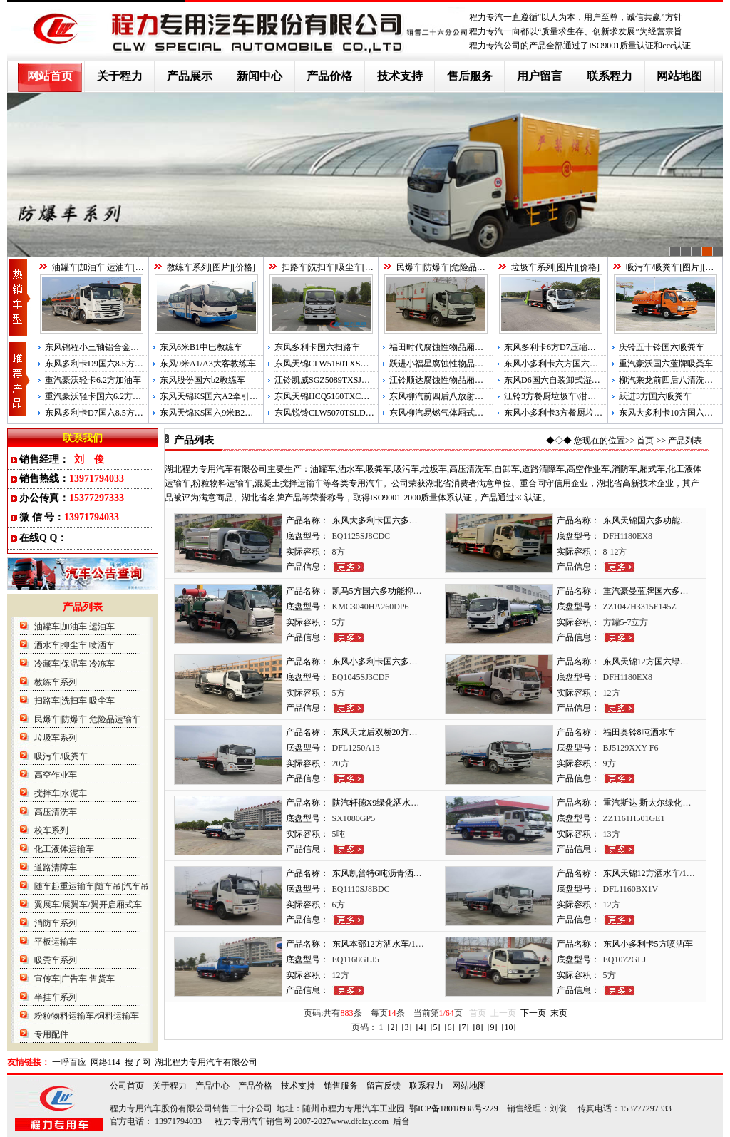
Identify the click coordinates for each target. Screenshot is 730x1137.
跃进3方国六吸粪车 (655, 396)
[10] (509, 1027)
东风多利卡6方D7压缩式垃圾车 (563, 347)
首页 (645, 441)
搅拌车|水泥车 (60, 793)
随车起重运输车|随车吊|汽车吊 (91, 886)
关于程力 (120, 76)
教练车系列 (188, 267)
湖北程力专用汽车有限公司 (206, 1062)
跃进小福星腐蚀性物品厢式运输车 (453, 364)
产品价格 (329, 76)
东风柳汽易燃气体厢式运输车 (444, 413)
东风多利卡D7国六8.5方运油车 (102, 413)
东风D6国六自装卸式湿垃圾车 (560, 380)
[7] (464, 1027)
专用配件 (51, 1034)
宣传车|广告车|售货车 (74, 979)
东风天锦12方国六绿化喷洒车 (658, 662)
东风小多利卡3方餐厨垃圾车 (557, 413)
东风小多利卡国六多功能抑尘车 (392, 662)
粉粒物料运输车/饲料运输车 (86, 1016)
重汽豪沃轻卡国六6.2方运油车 (101, 396)
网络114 (105, 1062)
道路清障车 (55, 868)
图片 (144, 267)
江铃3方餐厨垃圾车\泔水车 (554, 396)
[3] (407, 1027)
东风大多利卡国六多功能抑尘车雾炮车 (405, 520)
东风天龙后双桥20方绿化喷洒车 (392, 732)
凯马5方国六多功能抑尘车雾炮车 (394, 591)
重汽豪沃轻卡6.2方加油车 (93, 380)
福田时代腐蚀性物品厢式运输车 (449, 347)
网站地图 (679, 76)
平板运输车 (55, 942)
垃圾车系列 (532, 267)
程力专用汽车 (240, 1121)
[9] (493, 1027)
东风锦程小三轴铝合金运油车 (100, 347)
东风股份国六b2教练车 (202, 380)
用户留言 (539, 76)
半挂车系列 (55, 997)
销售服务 (341, 1086)
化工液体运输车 (64, 849)
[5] (436, 1027)
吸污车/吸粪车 (652, 267)
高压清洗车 (55, 812)
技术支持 (400, 76)
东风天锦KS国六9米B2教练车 (215, 413)
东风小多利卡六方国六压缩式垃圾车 (572, 364)
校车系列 (51, 830)
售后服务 (470, 76)
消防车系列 (55, 923)
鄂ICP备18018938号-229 (453, 1108)
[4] (421, 1027)
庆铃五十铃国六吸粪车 (661, 347)
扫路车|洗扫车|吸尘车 (322, 267)
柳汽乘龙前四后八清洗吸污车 (674, 380)
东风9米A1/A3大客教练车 (208, 364)
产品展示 (189, 76)
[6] (450, 1027)
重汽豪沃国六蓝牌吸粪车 (666, 364)
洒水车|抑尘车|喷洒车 (74, 645)
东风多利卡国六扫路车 (317, 347)
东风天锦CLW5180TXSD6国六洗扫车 (343, 364)
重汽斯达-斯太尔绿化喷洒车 (656, 803)
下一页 (533, 1013)
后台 (401, 1121)
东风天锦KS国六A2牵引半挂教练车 (226, 396)
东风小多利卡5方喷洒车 (648, 944)
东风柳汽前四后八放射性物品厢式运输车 (466, 396)
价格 (243, 267)
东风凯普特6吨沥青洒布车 (381, 873)
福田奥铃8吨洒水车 (639, 732)
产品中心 (212, 1086)
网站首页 (50, 76)
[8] (478, 1027)
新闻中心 (259, 76)
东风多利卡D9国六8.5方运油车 (102, 364)
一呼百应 (69, 1062)
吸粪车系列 (55, 960)
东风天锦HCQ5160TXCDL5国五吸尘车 (346, 396)
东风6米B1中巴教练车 (201, 347)
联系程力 (609, 76)
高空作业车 (55, 775)
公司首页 (127, 1086)
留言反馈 (383, 1086)
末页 (558, 1013)
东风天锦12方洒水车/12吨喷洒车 (664, 873)
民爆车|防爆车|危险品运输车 (449, 267)
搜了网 (137, 1062)
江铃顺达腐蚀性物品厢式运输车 (449, 380)
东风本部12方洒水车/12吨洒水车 (393, 944)
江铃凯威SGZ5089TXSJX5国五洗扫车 (344, 380)
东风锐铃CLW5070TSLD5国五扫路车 (343, 413)
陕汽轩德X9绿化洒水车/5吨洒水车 (396, 803)
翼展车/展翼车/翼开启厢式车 (88, 905)
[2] (393, 1027)
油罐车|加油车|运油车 (92, 267)
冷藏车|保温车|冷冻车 (74, 664)
